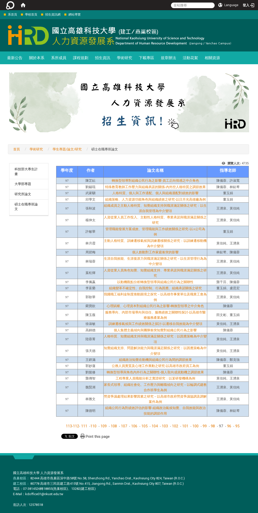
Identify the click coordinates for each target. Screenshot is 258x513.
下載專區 (146, 58)
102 (175, 426)
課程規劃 (80, 58)
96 (229, 426)
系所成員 (58, 58)
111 (84, 426)
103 (165, 426)
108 (114, 426)
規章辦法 (168, 58)
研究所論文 (23, 194)
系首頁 (12, 14)
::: (1, 14)
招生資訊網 (52, 14)
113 (69, 426)
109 (104, 426)
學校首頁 (31, 14)
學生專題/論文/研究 (67, 149)
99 (205, 426)
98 (213, 426)
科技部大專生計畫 (26, 171)
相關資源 (212, 58)
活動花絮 (190, 58)
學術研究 (124, 58)
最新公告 (14, 58)
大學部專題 (23, 184)
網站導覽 (74, 14)
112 (76, 426)
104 (155, 426)
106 (134, 426)
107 (124, 426)
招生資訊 (102, 58)
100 (195, 426)
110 (93, 426)
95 (237, 426)
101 (185, 426)
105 (144, 426)
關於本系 (36, 58)
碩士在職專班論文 (26, 206)
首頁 (16, 149)
